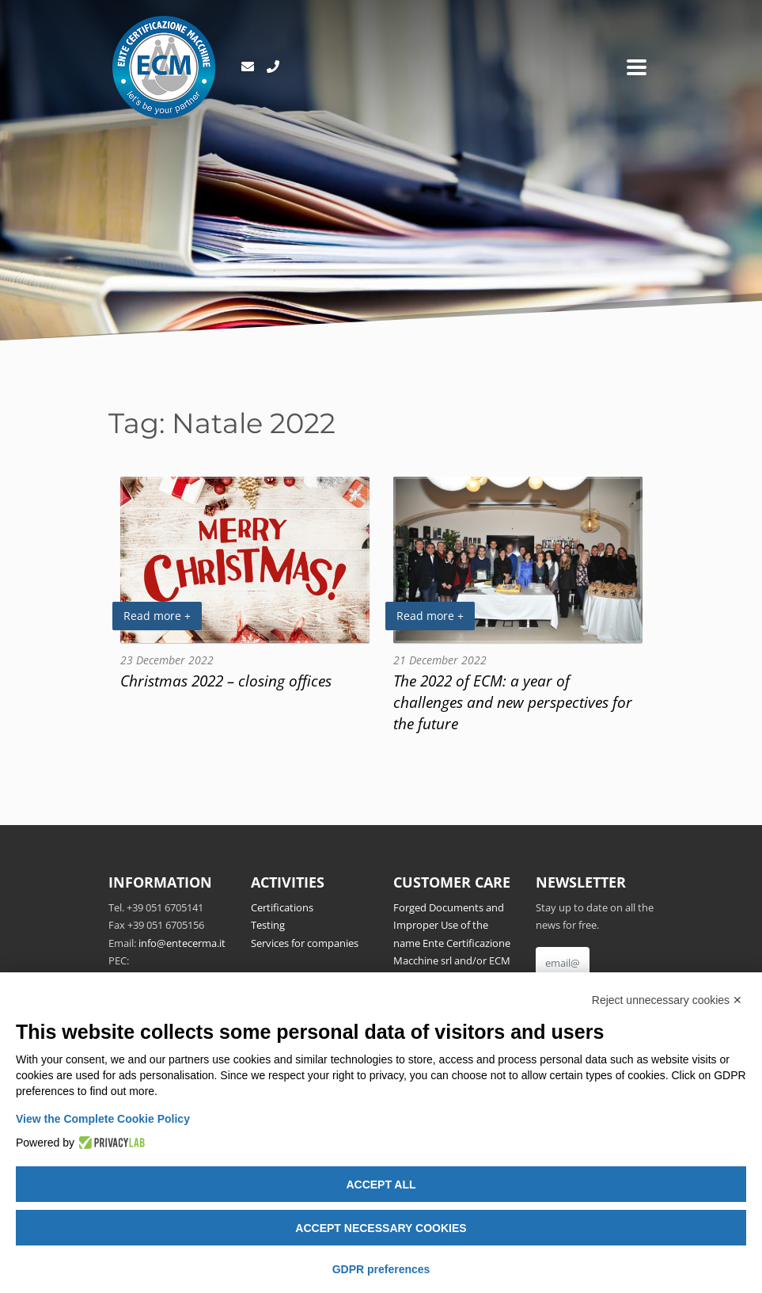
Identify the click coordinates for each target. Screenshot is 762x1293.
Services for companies (304, 943)
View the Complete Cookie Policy (103, 1118)
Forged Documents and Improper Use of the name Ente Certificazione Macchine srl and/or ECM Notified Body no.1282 (451, 943)
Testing (268, 925)
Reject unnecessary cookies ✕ (667, 1000)
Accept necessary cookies (380, 1228)
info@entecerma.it (182, 943)
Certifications (282, 907)
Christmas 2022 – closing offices (226, 680)
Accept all (380, 1184)
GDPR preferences (381, 1269)
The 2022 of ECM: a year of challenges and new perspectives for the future (512, 702)
